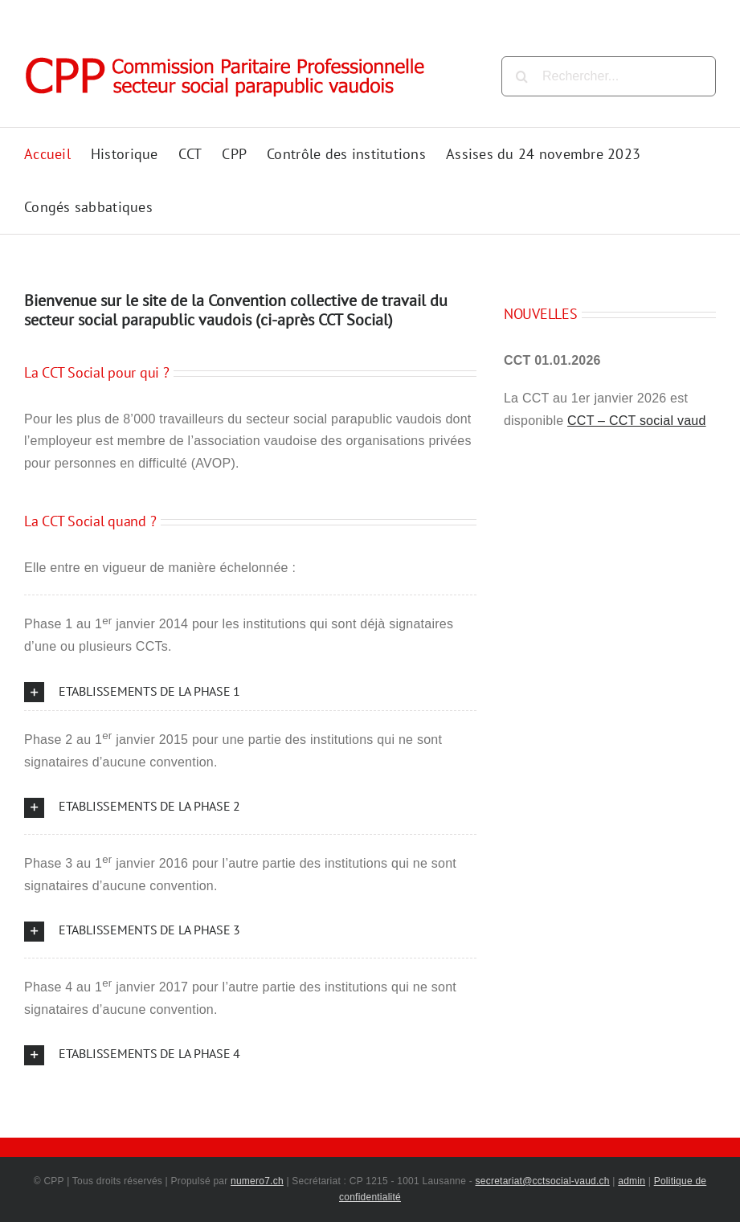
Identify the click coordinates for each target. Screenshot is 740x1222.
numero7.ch (257, 1181)
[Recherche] (521, 76)
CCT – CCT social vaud (636, 420)
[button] (250, 692)
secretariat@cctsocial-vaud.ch (543, 1181)
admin (631, 1181)
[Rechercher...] (608, 76)
